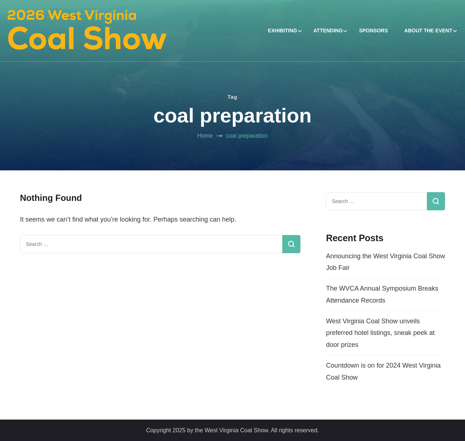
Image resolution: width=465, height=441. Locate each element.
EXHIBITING (282, 30)
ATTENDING (328, 30)
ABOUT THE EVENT (428, 30)
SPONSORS (373, 30)
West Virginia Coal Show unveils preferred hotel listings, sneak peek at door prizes (380, 332)
